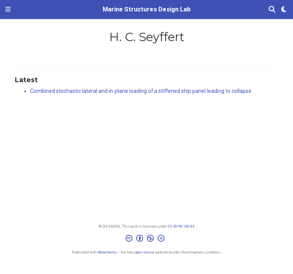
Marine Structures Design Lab (147, 9)
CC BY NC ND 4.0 (181, 226)
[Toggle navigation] (8, 9)
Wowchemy (107, 252)
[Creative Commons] (146, 239)
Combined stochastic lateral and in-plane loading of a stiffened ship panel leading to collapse (140, 91)
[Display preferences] (284, 9)
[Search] (272, 9)
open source (144, 252)
